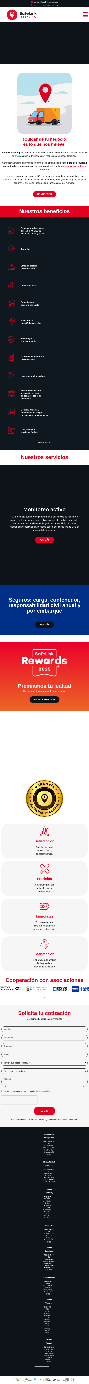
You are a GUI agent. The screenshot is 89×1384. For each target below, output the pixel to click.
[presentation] (19, 1100)
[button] (3, 990)
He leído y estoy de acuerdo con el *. (28, 1091)
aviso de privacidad (43, 1091)
